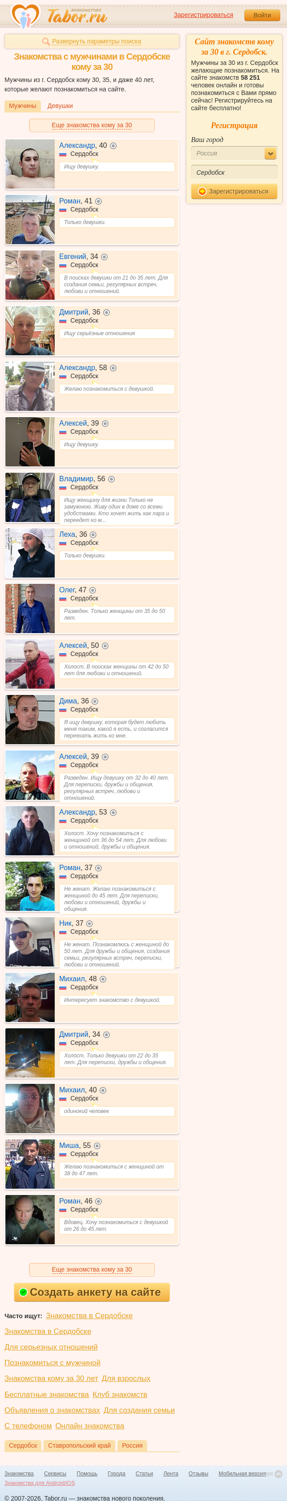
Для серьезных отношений (51, 1347)
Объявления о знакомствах (52, 1410)
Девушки (60, 105)
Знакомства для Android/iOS (39, 1483)
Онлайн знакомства (89, 1426)
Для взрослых (126, 1378)
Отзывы (199, 1474)
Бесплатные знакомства (46, 1394)
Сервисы (55, 1474)
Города (116, 1474)
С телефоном (28, 1426)
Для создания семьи (139, 1410)
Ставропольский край (79, 1445)
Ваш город (207, 139)
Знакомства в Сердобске (89, 1315)
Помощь (87, 1474)
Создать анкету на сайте (90, 1292)
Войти (262, 15)
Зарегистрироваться (203, 14)
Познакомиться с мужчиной (52, 1363)
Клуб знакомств (119, 1394)
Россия (132, 1445)
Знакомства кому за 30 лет (51, 1378)
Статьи (144, 1474)
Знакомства (19, 1474)
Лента (170, 1474)
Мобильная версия (242, 1474)
